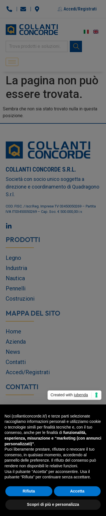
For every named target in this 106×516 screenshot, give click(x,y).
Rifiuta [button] (29, 491)
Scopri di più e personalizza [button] (53, 504)
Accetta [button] (77, 491)
